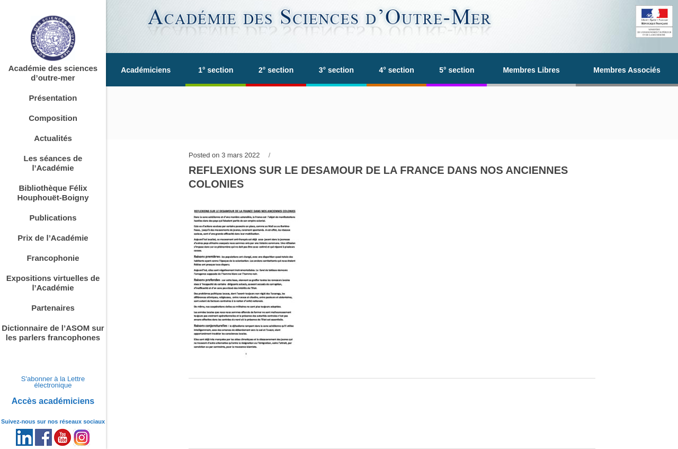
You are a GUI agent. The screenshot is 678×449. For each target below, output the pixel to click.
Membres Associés (626, 70)
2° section (275, 70)
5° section (456, 70)
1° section (215, 70)
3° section (336, 70)
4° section (396, 70)
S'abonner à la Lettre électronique (53, 382)
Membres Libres (531, 70)
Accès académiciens (53, 401)
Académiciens (146, 70)
